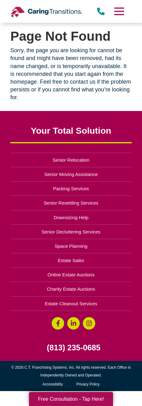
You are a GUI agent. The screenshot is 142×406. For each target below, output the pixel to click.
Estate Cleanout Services (71, 303)
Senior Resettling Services (71, 202)
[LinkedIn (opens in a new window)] (73, 323)
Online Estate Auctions (71, 274)
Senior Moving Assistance (71, 174)
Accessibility (52, 384)
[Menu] (118, 11)
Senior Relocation (71, 160)
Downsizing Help (71, 217)
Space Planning (71, 246)
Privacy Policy (88, 384)
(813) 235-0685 (73, 348)
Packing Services (71, 188)
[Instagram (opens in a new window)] (89, 323)
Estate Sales (71, 260)
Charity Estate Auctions (71, 289)
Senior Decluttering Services (70, 231)
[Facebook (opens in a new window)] (58, 323)
